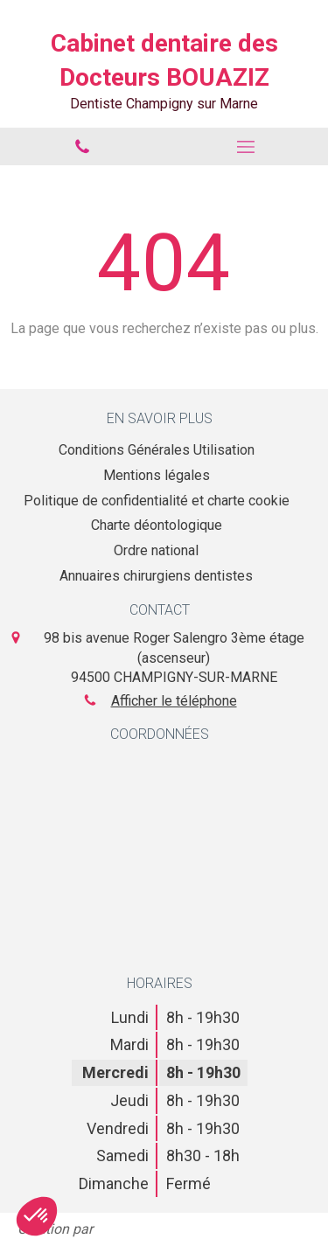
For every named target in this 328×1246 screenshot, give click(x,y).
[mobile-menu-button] (246, 146)
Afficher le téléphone (174, 701)
